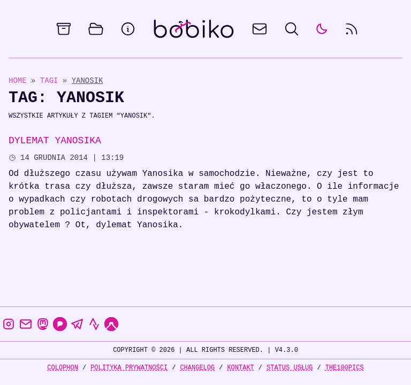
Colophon (62, 367)
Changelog (197, 367)
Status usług (290, 367)
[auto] (321, 28)
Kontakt (240, 367)
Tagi (51, 80)
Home (18, 80)
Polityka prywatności (129, 367)
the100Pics (344, 367)
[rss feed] (351, 28)
